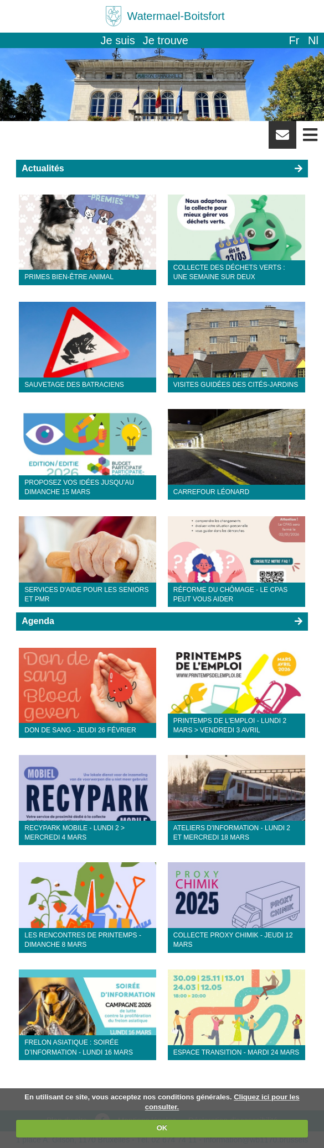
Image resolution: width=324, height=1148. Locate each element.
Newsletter (282, 139)
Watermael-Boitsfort (176, 16)
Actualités (43, 168)
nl (313, 40)
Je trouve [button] (165, 40)
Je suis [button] (118, 40)
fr (294, 40)
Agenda (38, 621)
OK (162, 1128)
